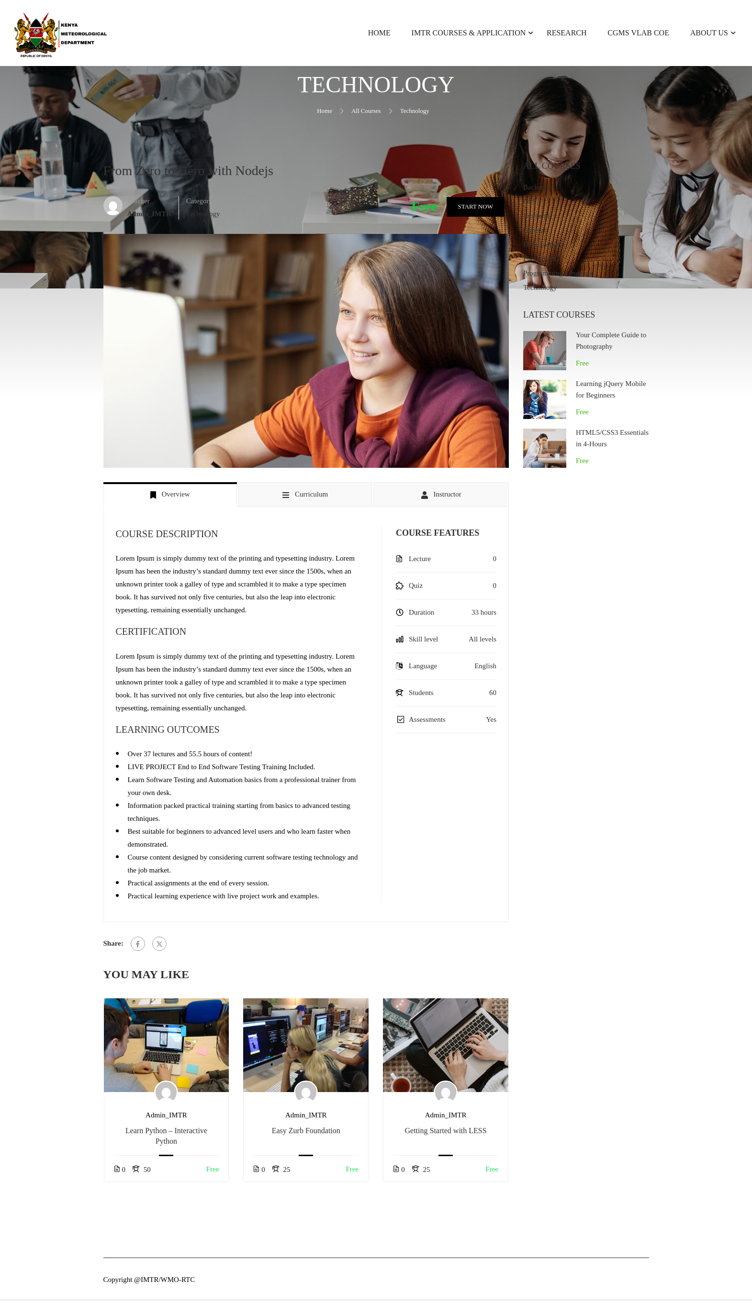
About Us (709, 33)
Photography (541, 261)
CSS (529, 204)
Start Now (474, 208)
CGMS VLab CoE (638, 33)
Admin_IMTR (166, 1117)
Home (379, 33)
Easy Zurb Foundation (306, 1132)
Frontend (536, 218)
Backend (535, 189)
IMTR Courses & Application (469, 33)
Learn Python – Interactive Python (166, 1137)
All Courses (366, 112)
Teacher (138, 203)
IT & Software (544, 247)
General (534, 232)
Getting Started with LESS (446, 1132)
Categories (201, 203)
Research (567, 33)
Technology (414, 112)
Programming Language (558, 275)
